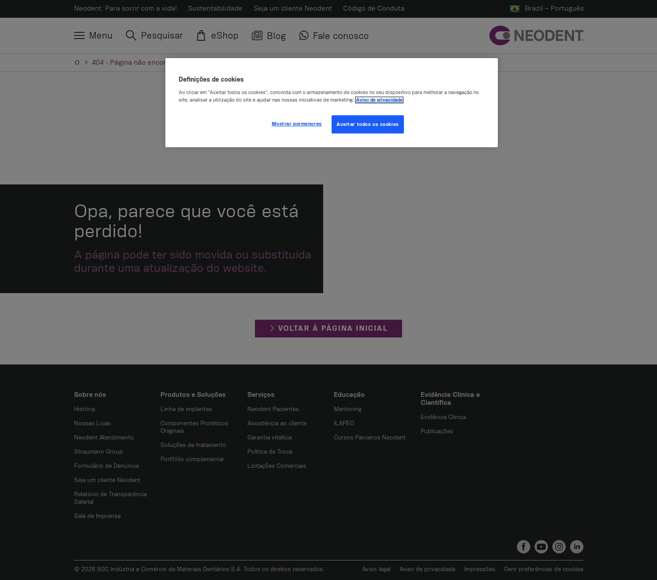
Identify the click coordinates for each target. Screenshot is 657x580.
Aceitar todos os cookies (367, 124)
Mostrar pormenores (297, 123)
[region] (331, 103)
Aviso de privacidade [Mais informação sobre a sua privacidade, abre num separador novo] (379, 100)
